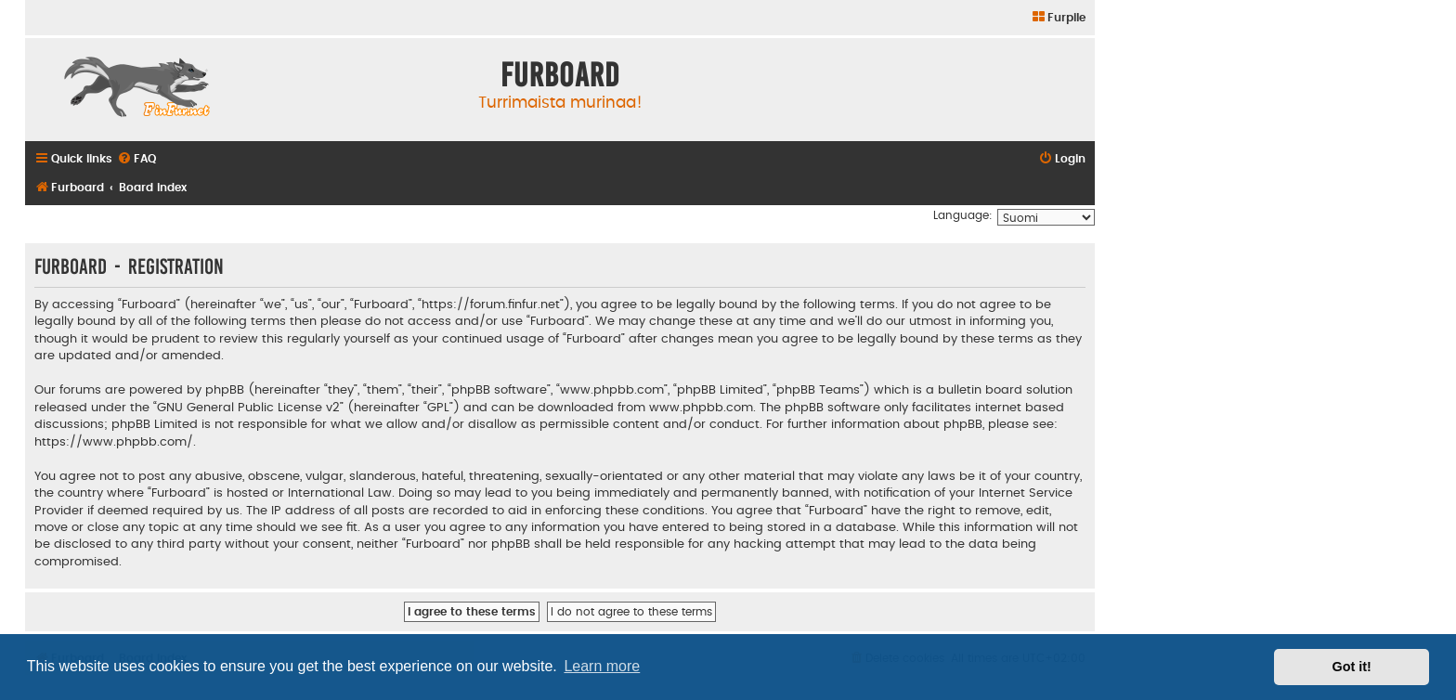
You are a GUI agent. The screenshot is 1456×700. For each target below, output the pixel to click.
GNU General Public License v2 (248, 407)
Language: (963, 215)
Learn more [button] (602, 666)
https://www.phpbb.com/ (113, 441)
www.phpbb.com (701, 407)
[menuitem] (1058, 18)
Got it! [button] (1352, 666)
